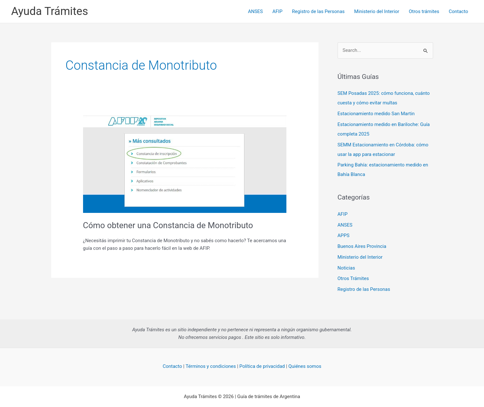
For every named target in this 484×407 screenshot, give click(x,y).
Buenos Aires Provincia (362, 246)
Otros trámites (424, 11)
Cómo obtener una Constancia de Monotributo (168, 225)
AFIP (277, 11)
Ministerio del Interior (376, 11)
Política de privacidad (262, 366)
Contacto (458, 11)
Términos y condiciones (211, 366)
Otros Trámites (353, 278)
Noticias (346, 268)
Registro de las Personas (318, 11)
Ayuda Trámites (49, 11)
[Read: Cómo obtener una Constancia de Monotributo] (185, 164)
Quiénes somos (304, 366)
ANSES (255, 11)
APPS (344, 235)
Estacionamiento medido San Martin (376, 113)
